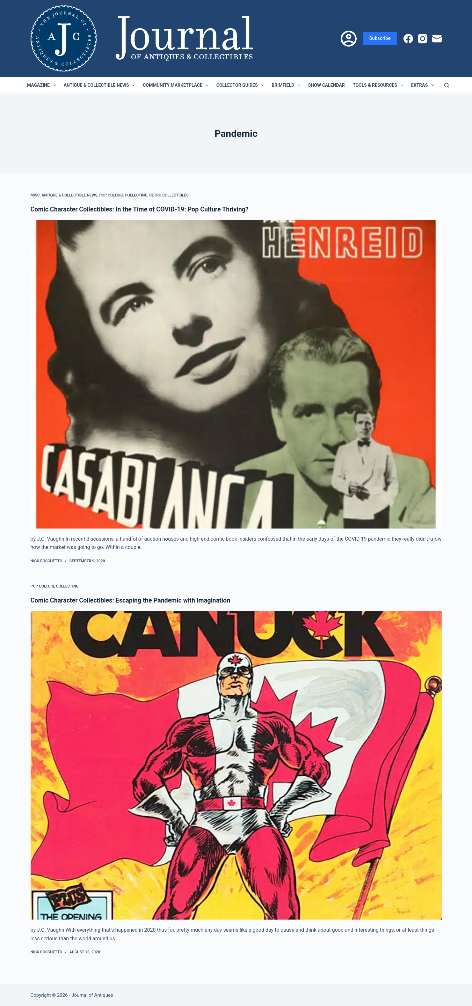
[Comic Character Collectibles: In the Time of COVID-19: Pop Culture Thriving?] (236, 374)
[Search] (446, 85)
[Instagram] (422, 38)
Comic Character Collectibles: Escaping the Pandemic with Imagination (132, 600)
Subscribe (380, 38)
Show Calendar (326, 85)
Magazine (42, 85)
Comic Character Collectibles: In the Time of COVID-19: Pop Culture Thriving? (141, 209)
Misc (35, 195)
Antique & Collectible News (101, 85)
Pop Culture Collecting (123, 195)
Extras (423, 85)
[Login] (349, 39)
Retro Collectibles (168, 195)
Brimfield (287, 85)
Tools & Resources (379, 85)
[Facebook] (408, 38)
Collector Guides (241, 85)
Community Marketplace (177, 85)
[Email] (437, 38)
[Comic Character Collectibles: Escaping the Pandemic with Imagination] (236, 765)
